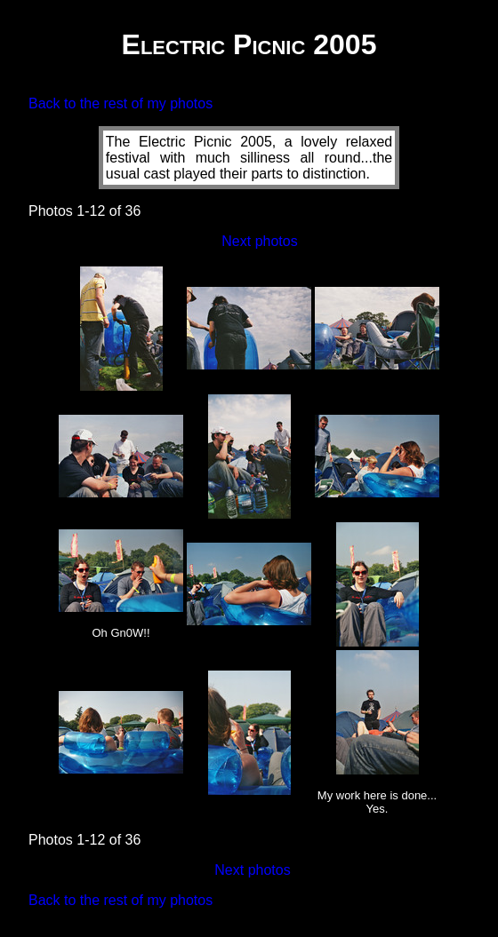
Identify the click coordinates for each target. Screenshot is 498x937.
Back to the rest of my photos (120, 103)
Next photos (259, 241)
